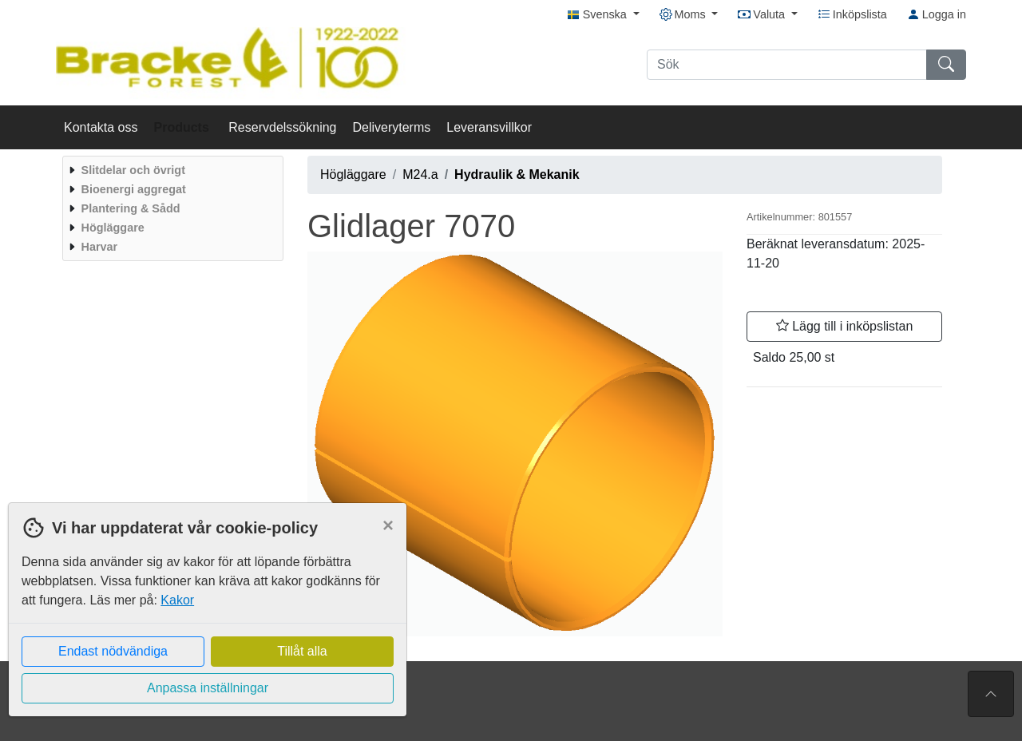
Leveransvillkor (489, 127)
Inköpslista (852, 14)
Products (183, 127)
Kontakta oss (101, 127)
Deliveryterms (391, 127)
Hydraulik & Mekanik (517, 174)
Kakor (177, 600)
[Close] (388, 525)
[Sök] (787, 65)
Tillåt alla (302, 651)
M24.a (420, 174)
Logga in (936, 14)
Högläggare (353, 174)
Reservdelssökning (282, 127)
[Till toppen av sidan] (991, 694)
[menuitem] (171, 170)
